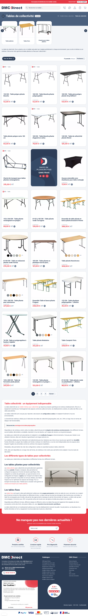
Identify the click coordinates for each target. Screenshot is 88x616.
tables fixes (10, 493)
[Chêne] (66, 255)
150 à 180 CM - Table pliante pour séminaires (13, 301)
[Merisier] (49, 335)
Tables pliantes (9, 41)
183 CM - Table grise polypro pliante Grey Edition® (72, 95)
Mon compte (72, 574)
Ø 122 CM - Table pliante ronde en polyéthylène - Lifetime (72, 381)
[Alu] (8, 295)
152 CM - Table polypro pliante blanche (14, 95)
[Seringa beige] (20, 255)
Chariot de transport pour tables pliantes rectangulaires (14, 179)
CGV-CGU (75, 605)
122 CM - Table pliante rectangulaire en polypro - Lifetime (42, 382)
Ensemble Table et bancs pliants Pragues (44, 301)
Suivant (52, 394)
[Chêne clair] (69, 255)
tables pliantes (11, 468)
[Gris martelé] (11, 255)
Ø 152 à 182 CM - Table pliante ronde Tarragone (43, 220)
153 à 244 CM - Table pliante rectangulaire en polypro (13, 220)
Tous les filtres (9, 59)
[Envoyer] (57, 528)
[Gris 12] (37, 335)
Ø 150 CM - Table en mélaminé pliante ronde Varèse (14, 262)
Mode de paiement (73, 563)
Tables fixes (27, 41)
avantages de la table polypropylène (25, 425)
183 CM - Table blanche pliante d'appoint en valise (43, 137)
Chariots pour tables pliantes (44, 41)
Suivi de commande (74, 575)
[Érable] (72, 255)
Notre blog (71, 570)
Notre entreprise (73, 561)
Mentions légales (68, 605)
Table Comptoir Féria (69, 340)
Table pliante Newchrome (70, 261)
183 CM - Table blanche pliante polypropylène (43, 95)
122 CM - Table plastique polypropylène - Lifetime (70, 301)
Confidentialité (82, 605)
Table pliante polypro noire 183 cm (14, 137)
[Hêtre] (78, 255)
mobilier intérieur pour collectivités (28, 407)
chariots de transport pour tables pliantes (15, 483)
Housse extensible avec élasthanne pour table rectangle (73, 179)
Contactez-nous (73, 568)
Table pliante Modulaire (41, 340)
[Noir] (8, 255)
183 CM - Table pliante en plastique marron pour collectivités (41, 262)
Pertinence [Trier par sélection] (80, 59)
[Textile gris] (17, 255)
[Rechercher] (42, 8)
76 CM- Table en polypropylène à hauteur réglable (14, 341)
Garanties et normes (74, 566)
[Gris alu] (40, 335)
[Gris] (75, 255)
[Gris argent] (14, 255)
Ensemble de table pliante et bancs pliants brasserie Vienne (72, 220)
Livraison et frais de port (74, 564)
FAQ (70, 572)
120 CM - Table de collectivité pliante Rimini (72, 137)
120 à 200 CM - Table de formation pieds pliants (11, 381)
